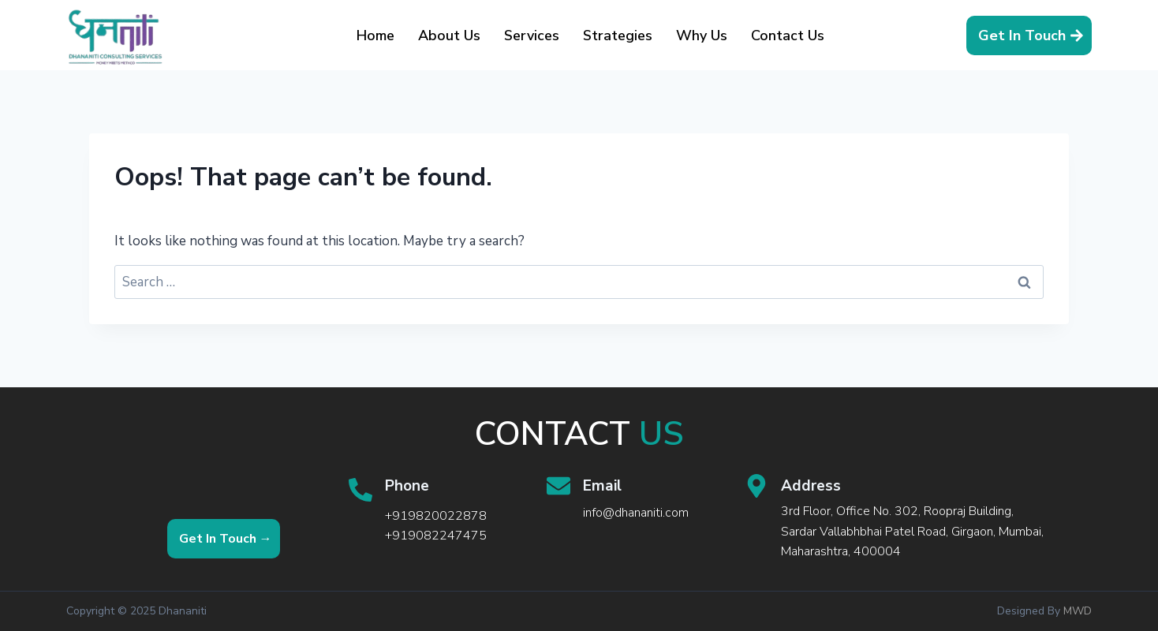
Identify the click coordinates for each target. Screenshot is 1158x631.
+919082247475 (436, 535)
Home (375, 35)
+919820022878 (436, 516)
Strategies (617, 35)
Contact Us (787, 35)
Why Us (701, 35)
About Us (449, 35)
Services (531, 35)
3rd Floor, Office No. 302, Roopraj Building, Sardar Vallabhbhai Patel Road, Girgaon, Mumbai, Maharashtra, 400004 (912, 531)
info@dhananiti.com (636, 512)
